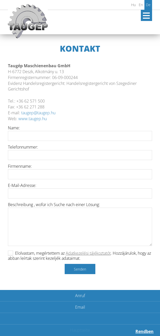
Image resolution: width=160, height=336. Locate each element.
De (148, 4)
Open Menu (146, 15)
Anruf (80, 295)
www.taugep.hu (32, 118)
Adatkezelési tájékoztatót (88, 253)
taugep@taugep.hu (38, 113)
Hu (133, 4)
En (141, 4)
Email (80, 307)
